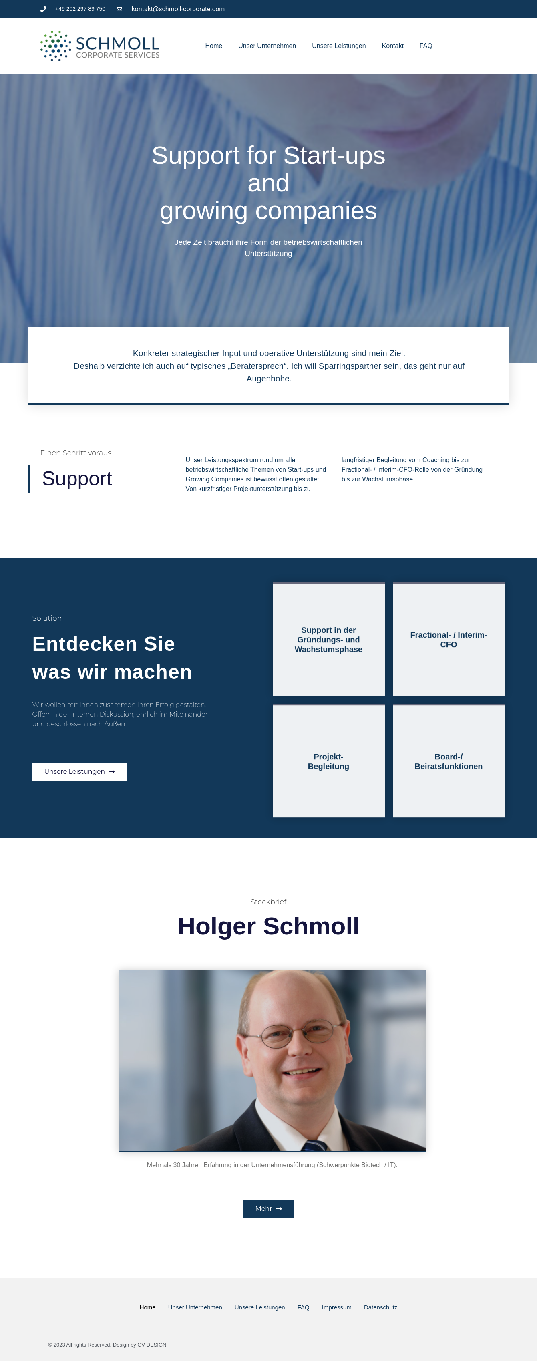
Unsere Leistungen (339, 45)
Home (214, 45)
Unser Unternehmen (267, 45)
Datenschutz (380, 1307)
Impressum (337, 1307)
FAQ (426, 45)
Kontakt (393, 45)
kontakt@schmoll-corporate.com (178, 9)
